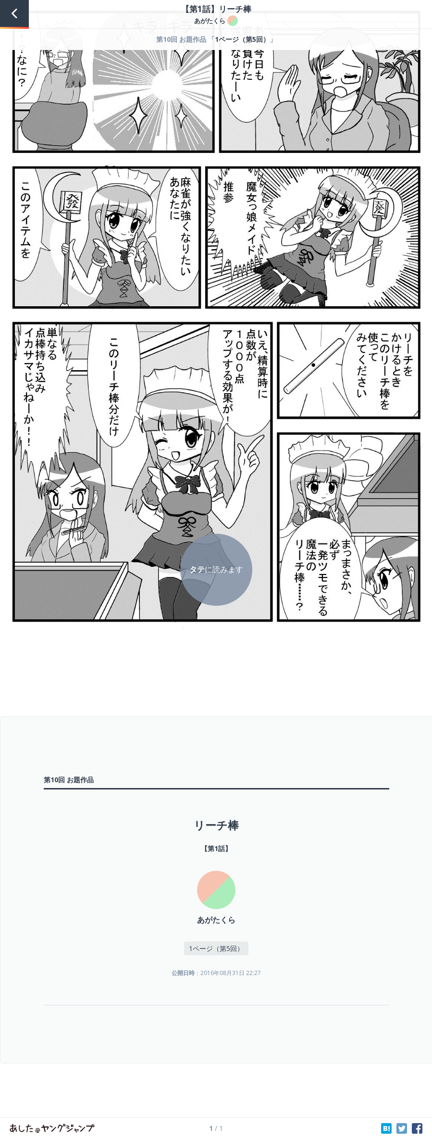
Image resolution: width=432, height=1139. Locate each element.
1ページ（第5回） (242, 39)
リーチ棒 (216, 825)
